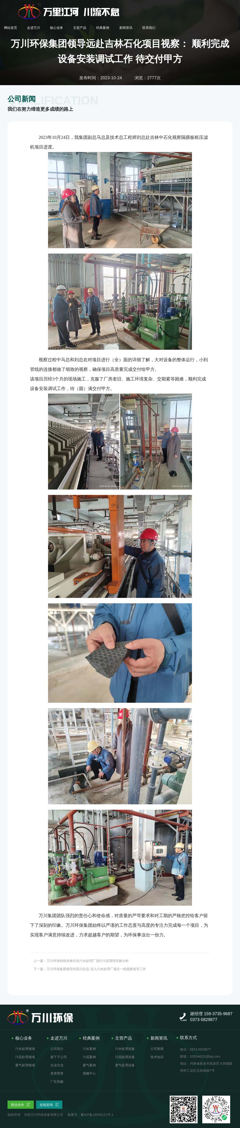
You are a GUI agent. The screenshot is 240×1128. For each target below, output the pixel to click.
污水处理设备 (125, 1049)
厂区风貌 (57, 1081)
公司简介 (57, 1049)
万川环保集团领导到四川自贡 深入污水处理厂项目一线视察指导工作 (96, 969)
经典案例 (182, 6)
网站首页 (91, 6)
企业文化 (57, 1065)
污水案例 (89, 1049)
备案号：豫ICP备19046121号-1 (90, 1115)
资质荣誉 (57, 1073)
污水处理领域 (25, 1049)
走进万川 (114, 6)
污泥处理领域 (25, 1057)
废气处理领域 (25, 1065)
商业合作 (20, 1105)
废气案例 (89, 1065)
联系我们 (228, 6)
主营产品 (160, 6)
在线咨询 (49, 1105)
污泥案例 (89, 1057)
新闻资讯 (205, 6)
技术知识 (157, 1057)
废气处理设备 (125, 1065)
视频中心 (89, 1073)
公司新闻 (157, 1049)
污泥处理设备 (125, 1057)
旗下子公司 (58, 1057)
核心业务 (137, 6)
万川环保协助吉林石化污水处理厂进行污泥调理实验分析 (88, 961)
